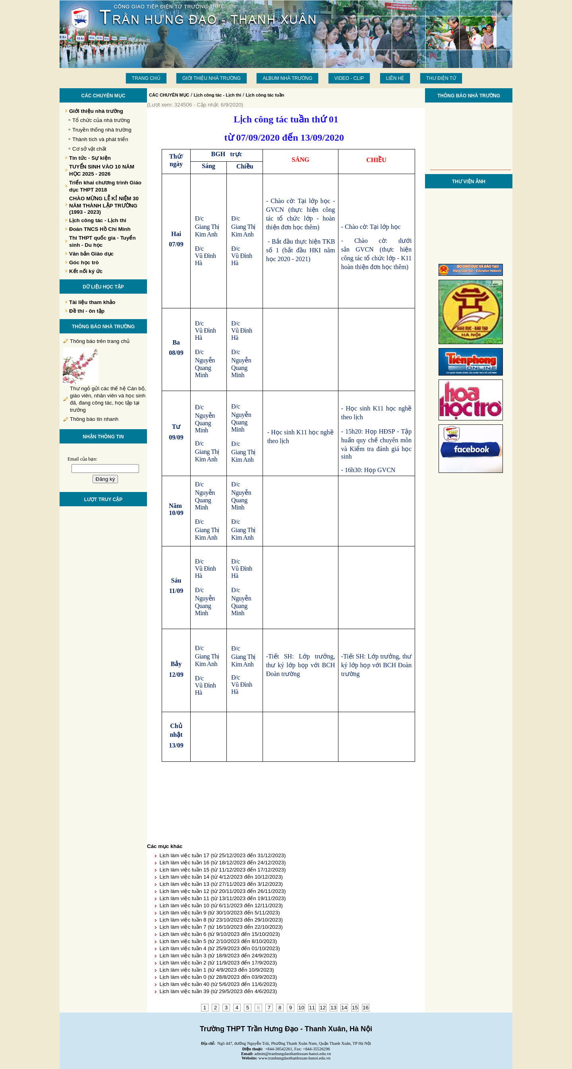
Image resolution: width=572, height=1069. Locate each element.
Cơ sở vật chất (89, 149)
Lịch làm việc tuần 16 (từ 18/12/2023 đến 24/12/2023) (222, 863)
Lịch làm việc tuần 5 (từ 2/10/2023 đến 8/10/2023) (218, 941)
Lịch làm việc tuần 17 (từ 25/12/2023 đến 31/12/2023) (222, 855)
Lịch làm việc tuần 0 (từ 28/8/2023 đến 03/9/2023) (218, 977)
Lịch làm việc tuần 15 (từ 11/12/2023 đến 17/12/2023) (222, 870)
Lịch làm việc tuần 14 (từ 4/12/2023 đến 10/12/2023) (221, 877)
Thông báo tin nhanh (94, 419)
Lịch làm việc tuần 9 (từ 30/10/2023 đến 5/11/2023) (219, 913)
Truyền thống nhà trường (101, 130)
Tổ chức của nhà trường (101, 120)
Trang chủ (146, 78)
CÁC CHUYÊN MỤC (169, 95)
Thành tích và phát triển (100, 139)
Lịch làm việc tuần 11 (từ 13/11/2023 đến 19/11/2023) (222, 898)
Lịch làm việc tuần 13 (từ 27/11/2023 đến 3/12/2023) (221, 884)
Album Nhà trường (287, 78)
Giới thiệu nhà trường (211, 78)
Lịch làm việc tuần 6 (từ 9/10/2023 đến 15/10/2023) (219, 934)
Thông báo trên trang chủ (99, 341)
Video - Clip (349, 78)
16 (366, 1008)
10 (301, 1008)
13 (333, 1008)
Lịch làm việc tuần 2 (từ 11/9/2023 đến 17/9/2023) (218, 963)
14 (344, 1008)
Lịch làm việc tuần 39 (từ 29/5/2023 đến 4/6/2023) (218, 991)
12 (323, 1008)
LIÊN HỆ (395, 78)
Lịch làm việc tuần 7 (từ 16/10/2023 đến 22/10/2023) (221, 927)
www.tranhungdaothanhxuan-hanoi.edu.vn (294, 1058)
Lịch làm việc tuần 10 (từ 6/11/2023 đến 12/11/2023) (221, 905)
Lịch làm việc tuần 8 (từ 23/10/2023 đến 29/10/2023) (221, 920)
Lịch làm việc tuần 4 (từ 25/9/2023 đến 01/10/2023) (219, 948)
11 (312, 1008)
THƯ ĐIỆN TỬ (441, 78)
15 (355, 1008)
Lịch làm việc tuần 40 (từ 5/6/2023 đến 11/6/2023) (218, 984)
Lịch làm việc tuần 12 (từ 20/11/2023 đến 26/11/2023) (222, 891)
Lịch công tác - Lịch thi (218, 95)
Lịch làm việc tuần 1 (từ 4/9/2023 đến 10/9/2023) (216, 970)
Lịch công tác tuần (264, 95)
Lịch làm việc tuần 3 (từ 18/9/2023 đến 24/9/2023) (218, 956)
